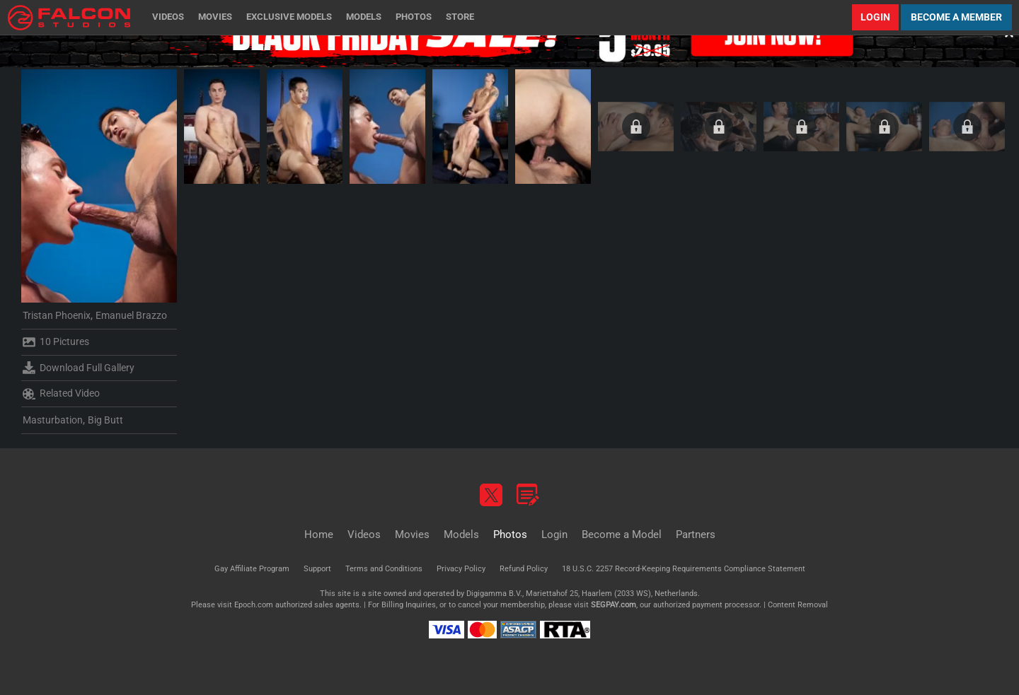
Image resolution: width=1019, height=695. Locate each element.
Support (317, 568)
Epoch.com (253, 604)
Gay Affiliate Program (251, 568)
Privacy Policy (461, 568)
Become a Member (956, 17)
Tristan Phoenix (57, 315)
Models (363, 16)
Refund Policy (524, 568)
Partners (695, 534)
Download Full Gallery (78, 367)
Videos (168, 16)
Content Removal (798, 604)
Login (875, 17)
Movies (215, 16)
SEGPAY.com (613, 604)
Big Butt (105, 420)
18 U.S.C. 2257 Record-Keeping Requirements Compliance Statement (683, 568)
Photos (414, 16)
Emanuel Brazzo (131, 315)
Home (318, 534)
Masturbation (53, 420)
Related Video (61, 393)
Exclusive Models (289, 16)
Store (460, 16)
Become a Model (622, 534)
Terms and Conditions (383, 568)
